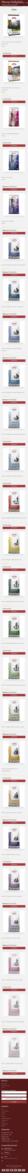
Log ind (3, 1087)
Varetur (3, 1122)
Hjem (2, 1109)
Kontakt (3, 1116)
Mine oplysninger (5, 1085)
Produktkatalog (5, 1111)
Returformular (4, 1124)
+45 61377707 (7, 1154)
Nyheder (3, 1112)
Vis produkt (14, 56)
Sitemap (3, 1125)
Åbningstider (4, 1120)
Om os (2, 1114)
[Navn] (14, 1092)
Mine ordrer (4, 1083)
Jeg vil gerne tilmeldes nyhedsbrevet (13, 1098)
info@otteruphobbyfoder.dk (10, 1158)
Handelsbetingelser (6, 1118)
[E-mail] (14, 1095)
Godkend (14, 1102)
